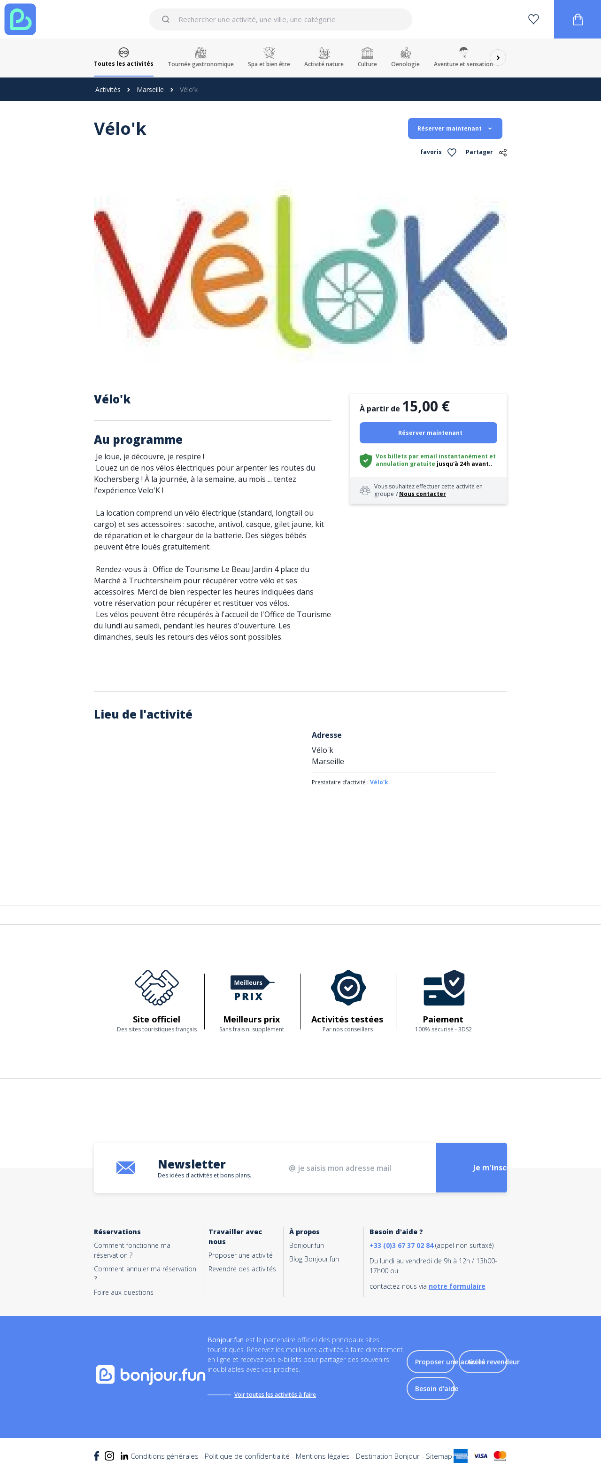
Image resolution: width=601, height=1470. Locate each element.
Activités (108, 89)
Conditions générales (165, 1456)
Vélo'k (379, 782)
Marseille (150, 89)
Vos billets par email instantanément (432, 456)
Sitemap (439, 1456)
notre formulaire (457, 1286)
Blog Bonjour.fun (314, 1258)
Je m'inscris (494, 1168)
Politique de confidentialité (247, 1456)
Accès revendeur (493, 1361)
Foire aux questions (124, 1292)
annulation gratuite (405, 464)
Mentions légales (323, 1456)
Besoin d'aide (436, 1388)
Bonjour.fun (306, 1245)
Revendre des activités (242, 1268)
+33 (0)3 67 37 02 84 (401, 1245)
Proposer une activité (240, 1255)
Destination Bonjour (388, 1456)
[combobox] (280, 19)
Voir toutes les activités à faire (275, 1395)
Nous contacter (422, 494)
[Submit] (167, 19)
